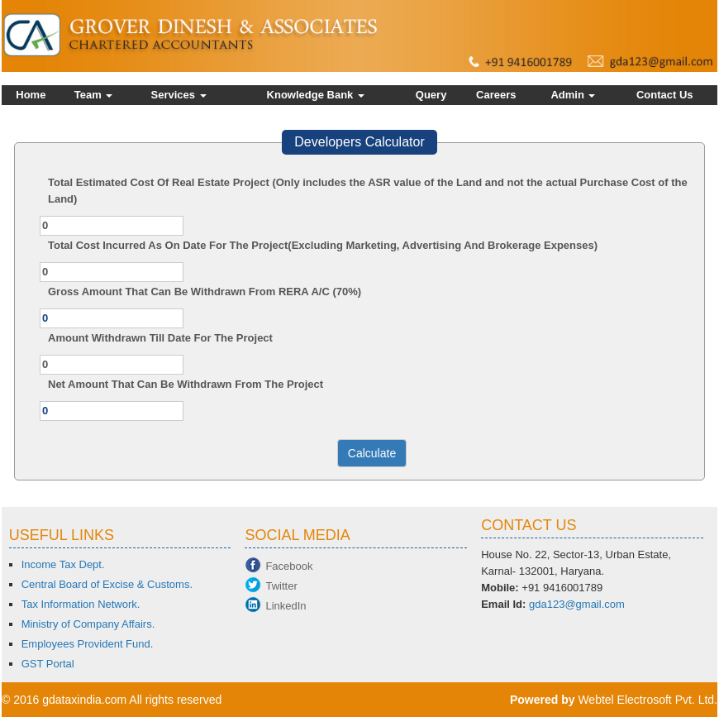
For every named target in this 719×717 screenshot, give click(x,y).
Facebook (288, 566)
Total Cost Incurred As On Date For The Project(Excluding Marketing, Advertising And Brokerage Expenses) (323, 245)
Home (30, 94)
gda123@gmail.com (577, 604)
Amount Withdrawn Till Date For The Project (160, 338)
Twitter (281, 586)
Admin (572, 94)
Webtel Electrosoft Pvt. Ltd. (647, 699)
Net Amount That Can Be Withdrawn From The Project (185, 384)
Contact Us (664, 94)
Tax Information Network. (80, 604)
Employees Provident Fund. (87, 644)
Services (179, 94)
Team (93, 94)
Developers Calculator (359, 142)
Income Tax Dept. (63, 564)
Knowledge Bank (315, 94)
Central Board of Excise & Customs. (107, 584)
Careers (496, 94)
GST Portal (47, 663)
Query (431, 94)
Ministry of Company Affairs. (88, 624)
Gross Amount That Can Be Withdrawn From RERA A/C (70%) (204, 291)
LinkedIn (285, 606)
